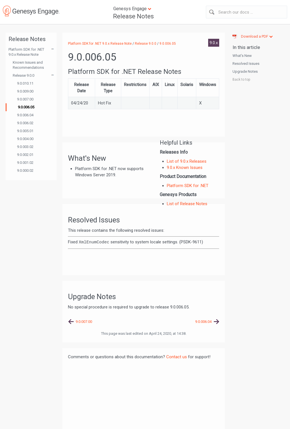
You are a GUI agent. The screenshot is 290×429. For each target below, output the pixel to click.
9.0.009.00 (25, 91)
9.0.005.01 (25, 131)
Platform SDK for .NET (187, 185)
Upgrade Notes (245, 71)
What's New (242, 55)
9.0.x (214, 42)
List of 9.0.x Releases (186, 161)
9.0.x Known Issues (184, 167)
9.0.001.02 (25, 162)
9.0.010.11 (25, 83)
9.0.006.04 (25, 115)
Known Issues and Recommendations (28, 65)
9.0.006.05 (26, 107)
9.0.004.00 (25, 139)
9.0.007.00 (25, 99)
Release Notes (133, 16)
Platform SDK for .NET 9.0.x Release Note (26, 52)
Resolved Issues (246, 63)
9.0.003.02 (25, 147)
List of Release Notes (187, 203)
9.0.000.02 (25, 170)
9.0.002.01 (25, 155)
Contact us (176, 356)
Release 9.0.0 (23, 75)
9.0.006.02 (25, 123)
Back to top (241, 79)
